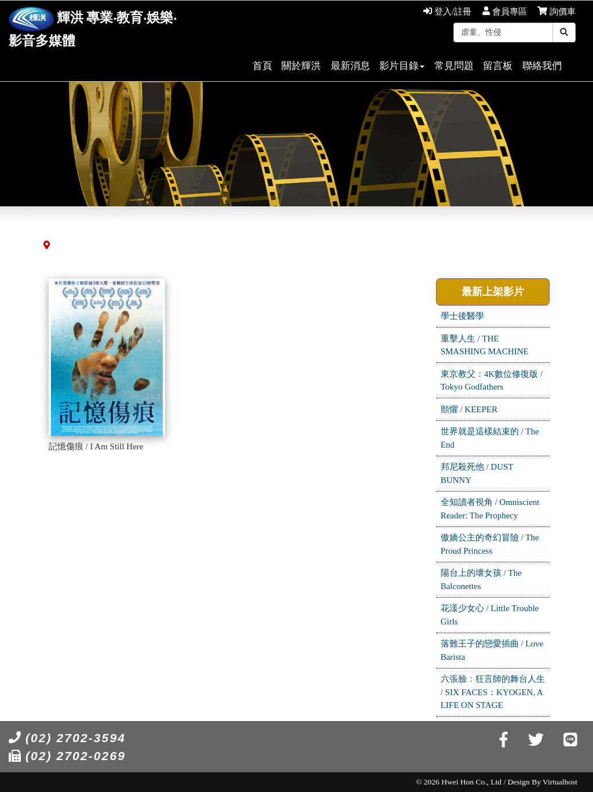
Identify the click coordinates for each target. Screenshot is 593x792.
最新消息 (350, 65)
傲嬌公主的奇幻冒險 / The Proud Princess (490, 544)
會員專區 (504, 11)
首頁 (262, 65)
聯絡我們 (542, 65)
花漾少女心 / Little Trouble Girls (490, 615)
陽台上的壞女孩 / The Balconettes (481, 579)
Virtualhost (560, 782)
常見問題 (454, 65)
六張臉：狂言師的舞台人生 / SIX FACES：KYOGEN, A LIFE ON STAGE (493, 692)
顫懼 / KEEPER (469, 409)
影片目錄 (401, 65)
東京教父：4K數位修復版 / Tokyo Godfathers (492, 380)
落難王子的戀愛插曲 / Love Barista (492, 650)
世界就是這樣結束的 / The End (490, 438)
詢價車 (556, 11)
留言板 (498, 65)
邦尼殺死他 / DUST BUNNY (477, 473)
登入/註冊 (447, 11)
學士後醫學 (462, 316)
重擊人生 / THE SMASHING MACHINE (485, 345)
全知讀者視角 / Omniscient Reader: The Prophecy (490, 508)
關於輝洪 (301, 65)
